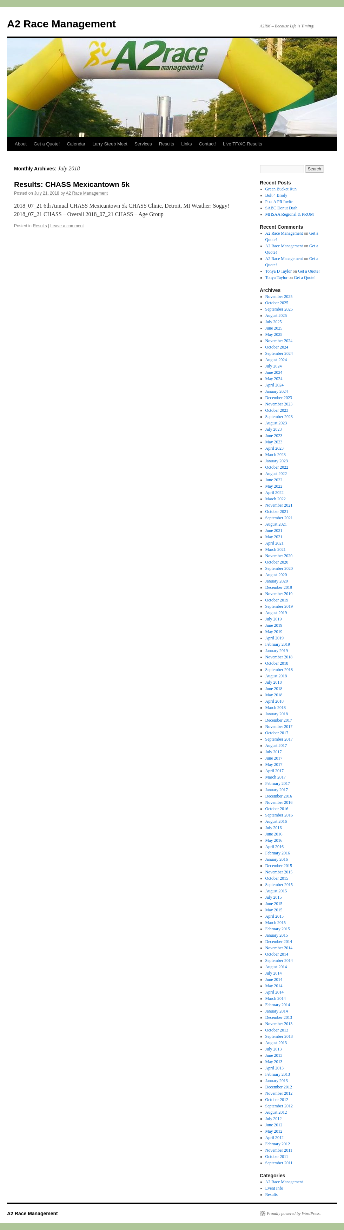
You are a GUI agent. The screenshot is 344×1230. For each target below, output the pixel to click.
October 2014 (277, 954)
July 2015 (273, 897)
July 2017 (273, 751)
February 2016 (277, 853)
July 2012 (273, 1118)
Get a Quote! (47, 144)
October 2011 (276, 1156)
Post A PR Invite (279, 201)
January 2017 (276, 789)
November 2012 (279, 1093)
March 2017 (275, 777)
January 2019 (276, 650)
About (21, 144)
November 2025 (279, 296)
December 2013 (278, 1017)
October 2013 (277, 1030)
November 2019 (279, 593)
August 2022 (276, 473)
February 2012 (277, 1143)
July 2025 (273, 321)
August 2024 (276, 359)
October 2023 (277, 410)
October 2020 (277, 562)
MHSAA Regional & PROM (289, 214)
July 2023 (273, 429)
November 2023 (279, 404)
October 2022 (277, 467)
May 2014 (274, 985)
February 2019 (277, 644)
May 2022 (274, 486)
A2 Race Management (61, 24)
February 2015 (277, 928)
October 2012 (277, 1099)
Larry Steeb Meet (109, 144)
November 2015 (279, 872)
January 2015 (276, 935)
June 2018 (274, 688)
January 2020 (276, 581)
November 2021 (279, 505)
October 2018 (277, 663)
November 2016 (279, 802)
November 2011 (278, 1150)
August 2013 (276, 1042)
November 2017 (279, 726)
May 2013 (274, 1061)
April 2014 (274, 992)
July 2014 (273, 973)
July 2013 (273, 1049)
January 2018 (276, 713)
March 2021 (275, 549)
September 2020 (279, 568)
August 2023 (276, 423)
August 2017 (276, 745)
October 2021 (277, 511)
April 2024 (274, 385)
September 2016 (279, 815)
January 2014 (276, 1011)
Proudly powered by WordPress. (294, 1213)
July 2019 (273, 619)
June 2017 (274, 758)
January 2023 (276, 460)
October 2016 (277, 808)
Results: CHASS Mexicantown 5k (72, 184)
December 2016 (278, 796)
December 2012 (278, 1087)
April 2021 (274, 543)
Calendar (76, 144)
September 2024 (279, 353)
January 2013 (276, 1080)
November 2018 (279, 657)
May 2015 (274, 909)
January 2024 (276, 391)
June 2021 (274, 530)
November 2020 (279, 555)
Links (186, 144)
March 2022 (275, 498)
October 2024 (277, 347)
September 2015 (279, 884)
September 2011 (279, 1162)
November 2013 (279, 1023)
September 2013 (279, 1036)
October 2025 (277, 302)
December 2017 (278, 720)
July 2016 (273, 827)
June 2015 (274, 903)
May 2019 (274, 631)
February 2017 (277, 783)
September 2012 (279, 1106)
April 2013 (274, 1068)
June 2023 (274, 435)
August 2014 (276, 966)
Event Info (274, 1188)
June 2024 (274, 372)
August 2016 (276, 821)
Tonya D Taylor (278, 271)
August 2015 (276, 891)
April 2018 (274, 701)
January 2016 (276, 859)
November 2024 (279, 340)
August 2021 (276, 524)
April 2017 (274, 770)
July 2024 (273, 366)
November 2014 (279, 947)
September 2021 (279, 517)
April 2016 (274, 846)
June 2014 (274, 979)
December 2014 (278, 941)
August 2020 (276, 574)
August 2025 (276, 315)
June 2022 (274, 479)
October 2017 (277, 732)
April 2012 (274, 1137)
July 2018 (273, 682)
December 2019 (278, 587)
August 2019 (276, 612)
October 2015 (277, 878)
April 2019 (274, 638)
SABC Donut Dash (281, 208)
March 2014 (275, 998)
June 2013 (274, 1055)
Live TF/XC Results (242, 144)
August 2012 (276, 1112)
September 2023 (279, 416)
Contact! (207, 144)
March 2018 (275, 707)
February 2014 (277, 1004)
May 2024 (274, 378)
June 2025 (274, 328)
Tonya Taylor (276, 277)
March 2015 (275, 922)
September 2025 (279, 309)
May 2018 (274, 694)
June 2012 (274, 1124)
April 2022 (274, 492)
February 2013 (277, 1074)
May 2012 (274, 1131)
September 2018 (279, 669)
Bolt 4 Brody (276, 195)
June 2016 (274, 834)
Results (166, 144)
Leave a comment (67, 225)
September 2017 (279, 739)
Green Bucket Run (281, 189)
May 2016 (274, 840)
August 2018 (276, 675)
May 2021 (274, 536)
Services (143, 144)
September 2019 (279, 606)
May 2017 (274, 764)
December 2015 (278, 865)
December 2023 (278, 397)
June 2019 (274, 625)
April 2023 (274, 448)
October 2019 (277, 600)
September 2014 (279, 960)
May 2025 (274, 334)
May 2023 (274, 442)
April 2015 (274, 916)
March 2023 (275, 454)
